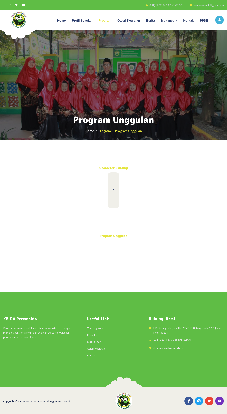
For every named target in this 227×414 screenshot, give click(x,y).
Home (61, 20)
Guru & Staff (94, 341)
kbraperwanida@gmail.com (209, 5)
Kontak (188, 20)
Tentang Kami (95, 328)
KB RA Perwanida (28, 401)
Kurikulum (92, 335)
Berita (150, 20)
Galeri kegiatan (128, 20)
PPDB (204, 20)
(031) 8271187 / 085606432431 (166, 5)
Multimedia (169, 20)
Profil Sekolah (82, 20)
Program (105, 20)
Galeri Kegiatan (96, 348)
